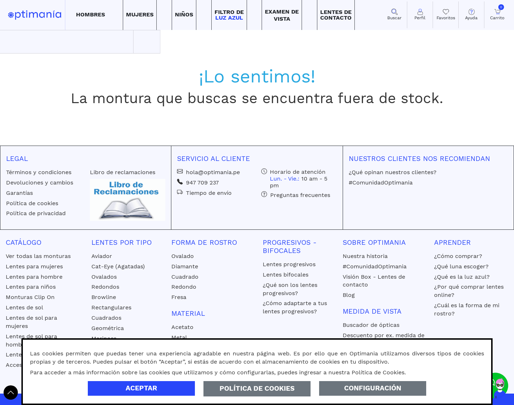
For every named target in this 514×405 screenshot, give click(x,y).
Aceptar (141, 388)
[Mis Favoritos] (445, 14)
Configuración (372, 388)
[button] (90, 15)
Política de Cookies (257, 388)
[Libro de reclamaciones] (127, 199)
